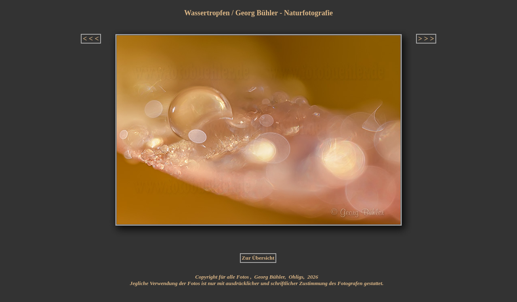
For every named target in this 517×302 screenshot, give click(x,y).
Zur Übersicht (258, 258)
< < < (91, 39)
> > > (426, 39)
